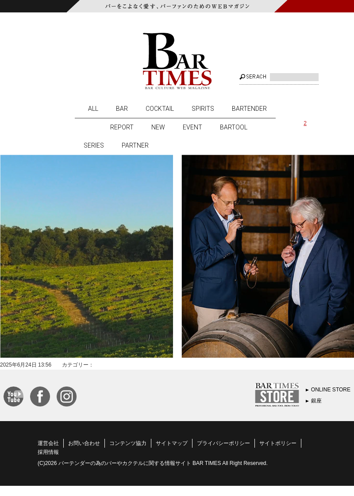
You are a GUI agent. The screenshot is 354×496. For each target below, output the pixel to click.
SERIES (94, 145)
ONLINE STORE (330, 390)
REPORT (122, 127)
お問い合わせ (84, 443)
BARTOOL (233, 127)
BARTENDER (249, 108)
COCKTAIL (160, 108)
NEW (158, 127)
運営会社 (48, 443)
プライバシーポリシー (223, 443)
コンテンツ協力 (127, 443)
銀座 (316, 401)
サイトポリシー (277, 443)
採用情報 (48, 452)
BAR (122, 108)
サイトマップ (172, 443)
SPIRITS (203, 108)
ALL (93, 108)
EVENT (192, 127)
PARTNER (135, 145)
